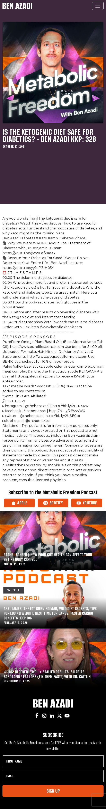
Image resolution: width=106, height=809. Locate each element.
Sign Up (53, 790)
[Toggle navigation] (98, 6)
